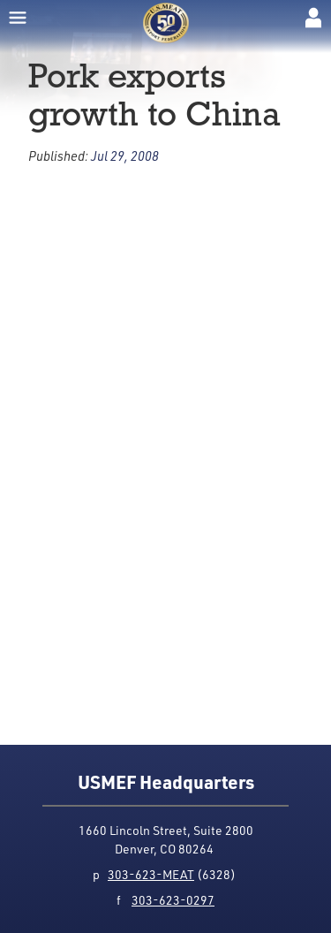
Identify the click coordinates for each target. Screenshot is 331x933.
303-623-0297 (173, 899)
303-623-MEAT (151, 874)
